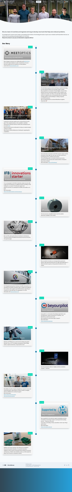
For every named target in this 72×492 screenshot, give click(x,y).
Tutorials (52, 1)
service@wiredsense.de (29, 466)
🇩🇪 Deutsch (66, 1)
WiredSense (8, 2)
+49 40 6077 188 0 (36, 466)
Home (33, 1)
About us (38, 1)
